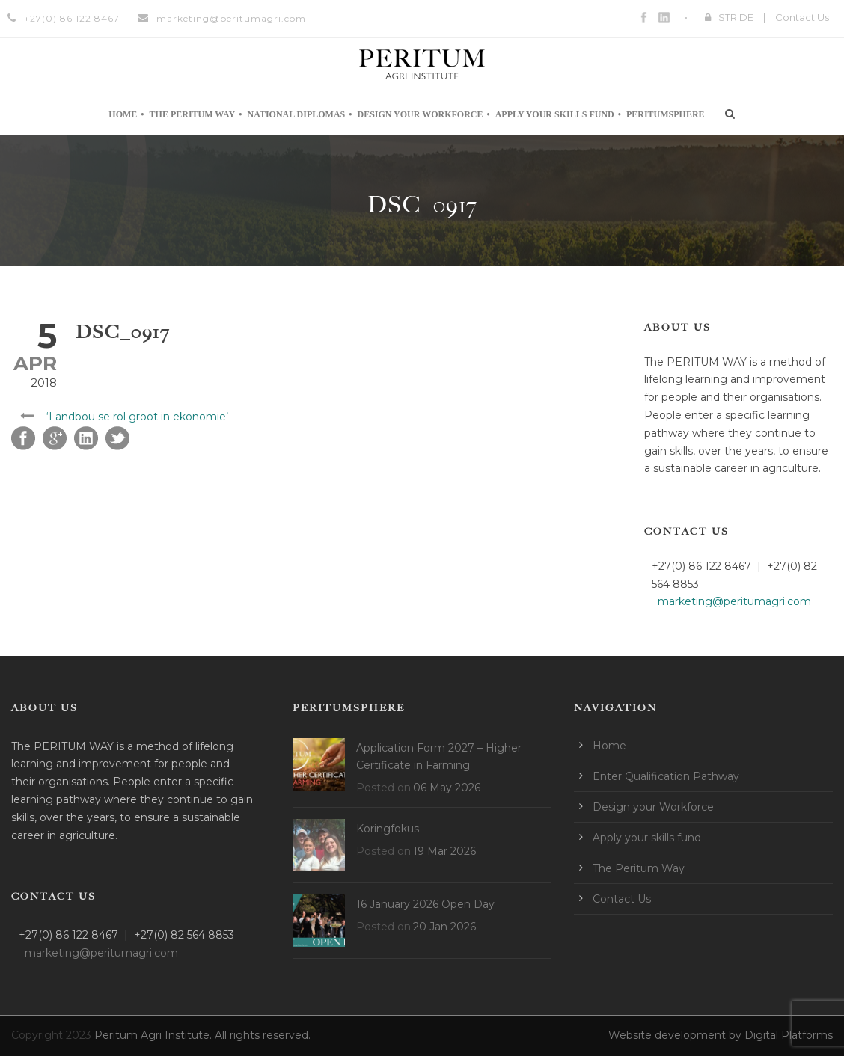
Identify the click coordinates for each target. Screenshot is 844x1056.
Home (122, 114)
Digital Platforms (788, 1035)
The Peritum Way (193, 114)
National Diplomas (296, 114)
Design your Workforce (420, 114)
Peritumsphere (665, 114)
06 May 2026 (446, 787)
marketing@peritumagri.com (231, 18)
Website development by (676, 1035)
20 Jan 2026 (444, 926)
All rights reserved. (263, 1035)
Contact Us (802, 17)
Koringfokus (387, 828)
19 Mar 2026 (444, 851)
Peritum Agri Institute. (154, 1035)
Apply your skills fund (554, 114)
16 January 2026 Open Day (425, 904)
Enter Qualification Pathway (666, 776)
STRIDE (735, 17)
